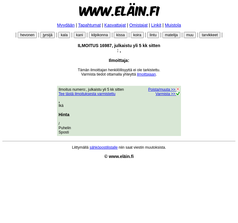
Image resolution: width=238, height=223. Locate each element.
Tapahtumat (89, 25)
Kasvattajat (115, 25)
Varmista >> (167, 94)
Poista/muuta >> (163, 89)
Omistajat (138, 25)
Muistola (173, 25)
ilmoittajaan (146, 74)
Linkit (156, 25)
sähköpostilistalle (104, 147)
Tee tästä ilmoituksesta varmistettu (87, 94)
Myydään (66, 25)
